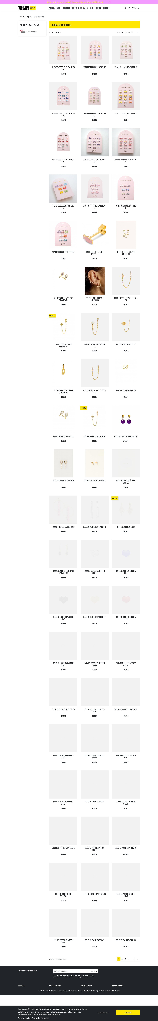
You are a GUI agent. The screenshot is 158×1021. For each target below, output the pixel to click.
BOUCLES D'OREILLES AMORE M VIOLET (94, 664)
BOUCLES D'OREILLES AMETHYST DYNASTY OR (63, 572)
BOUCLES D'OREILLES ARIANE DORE (63, 848)
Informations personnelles (89, 989)
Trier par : (120, 32)
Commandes (85, 992)
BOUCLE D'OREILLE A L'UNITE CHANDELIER (126, 253)
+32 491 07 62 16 (127, 1001)
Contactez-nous (54, 1004)
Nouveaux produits (24, 992)
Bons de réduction (86, 998)
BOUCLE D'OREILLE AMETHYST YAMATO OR (63, 299)
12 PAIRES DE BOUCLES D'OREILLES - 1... (63, 68)
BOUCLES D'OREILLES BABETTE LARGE (126, 895)
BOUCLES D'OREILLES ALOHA (126, 527)
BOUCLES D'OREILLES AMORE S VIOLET (63, 802)
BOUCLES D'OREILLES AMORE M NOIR (63, 618)
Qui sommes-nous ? (55, 998)
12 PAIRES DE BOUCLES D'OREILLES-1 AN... (94, 160)
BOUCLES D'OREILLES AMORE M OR (94, 617)
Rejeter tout (103, 1012)
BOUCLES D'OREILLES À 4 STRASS (95, 480)
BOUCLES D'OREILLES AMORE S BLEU (63, 709)
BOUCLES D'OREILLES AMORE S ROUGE (95, 756)
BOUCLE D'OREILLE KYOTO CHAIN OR (94, 345)
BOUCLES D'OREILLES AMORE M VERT (63, 664)
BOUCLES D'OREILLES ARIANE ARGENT (126, 802)
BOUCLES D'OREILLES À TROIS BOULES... (126, 481)
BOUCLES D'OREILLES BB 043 (94, 940)
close (109, 2)
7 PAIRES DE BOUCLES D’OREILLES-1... (126, 206)
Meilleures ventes (23, 995)
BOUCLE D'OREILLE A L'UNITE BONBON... (94, 253)
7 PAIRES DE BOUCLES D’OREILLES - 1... (63, 206)
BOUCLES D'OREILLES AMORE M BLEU (126, 572)
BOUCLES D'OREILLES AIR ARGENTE (94, 527)
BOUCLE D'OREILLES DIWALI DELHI (95, 436)
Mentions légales (54, 992)
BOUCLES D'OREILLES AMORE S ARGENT (126, 664)
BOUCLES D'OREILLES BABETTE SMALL (63, 941)
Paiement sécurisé (55, 1001)
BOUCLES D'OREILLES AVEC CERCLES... (63, 895)
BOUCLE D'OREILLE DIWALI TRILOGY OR (125, 299)
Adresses (84, 995)
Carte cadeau (22, 998)
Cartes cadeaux (31, 31)
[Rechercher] (125, 8)
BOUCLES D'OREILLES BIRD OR (126, 940)
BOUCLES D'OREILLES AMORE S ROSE (63, 756)
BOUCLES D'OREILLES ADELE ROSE (63, 527)
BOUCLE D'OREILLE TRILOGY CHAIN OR (94, 391)
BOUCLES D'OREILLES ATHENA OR (126, 848)
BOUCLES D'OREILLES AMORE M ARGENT (94, 572)
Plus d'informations (24, 1018)
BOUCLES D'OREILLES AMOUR (94, 801)
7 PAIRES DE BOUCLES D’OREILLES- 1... (94, 206)
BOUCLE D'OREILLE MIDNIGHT (125, 344)
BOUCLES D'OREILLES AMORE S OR (126, 709)
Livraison (52, 989)
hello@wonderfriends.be (130, 1004)
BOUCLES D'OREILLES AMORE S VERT (126, 756)
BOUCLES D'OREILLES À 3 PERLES (63, 480)
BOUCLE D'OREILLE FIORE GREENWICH (63, 345)
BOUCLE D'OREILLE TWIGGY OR (126, 390)
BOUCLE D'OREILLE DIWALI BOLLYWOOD (94, 299)
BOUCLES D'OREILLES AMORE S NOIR (95, 710)
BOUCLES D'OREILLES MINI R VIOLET (126, 436)
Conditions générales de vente (59, 995)
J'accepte (128, 1012)
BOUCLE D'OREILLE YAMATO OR (63, 436)
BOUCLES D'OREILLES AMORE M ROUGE (126, 618)
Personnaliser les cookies (40, 1018)
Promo (20, 989)
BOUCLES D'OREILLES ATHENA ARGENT (94, 849)
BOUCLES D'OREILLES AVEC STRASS (94, 894)
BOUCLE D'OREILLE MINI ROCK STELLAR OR (63, 391)
